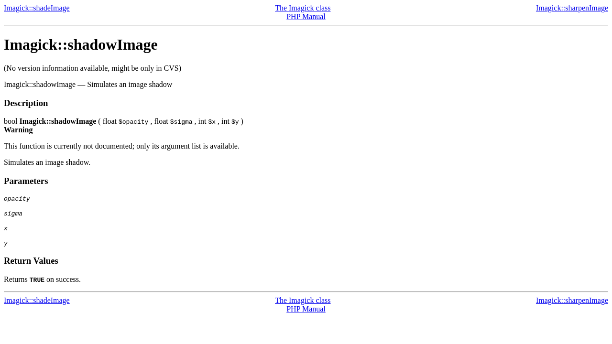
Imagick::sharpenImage (572, 8)
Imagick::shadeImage (37, 8)
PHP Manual (306, 16)
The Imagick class (302, 8)
